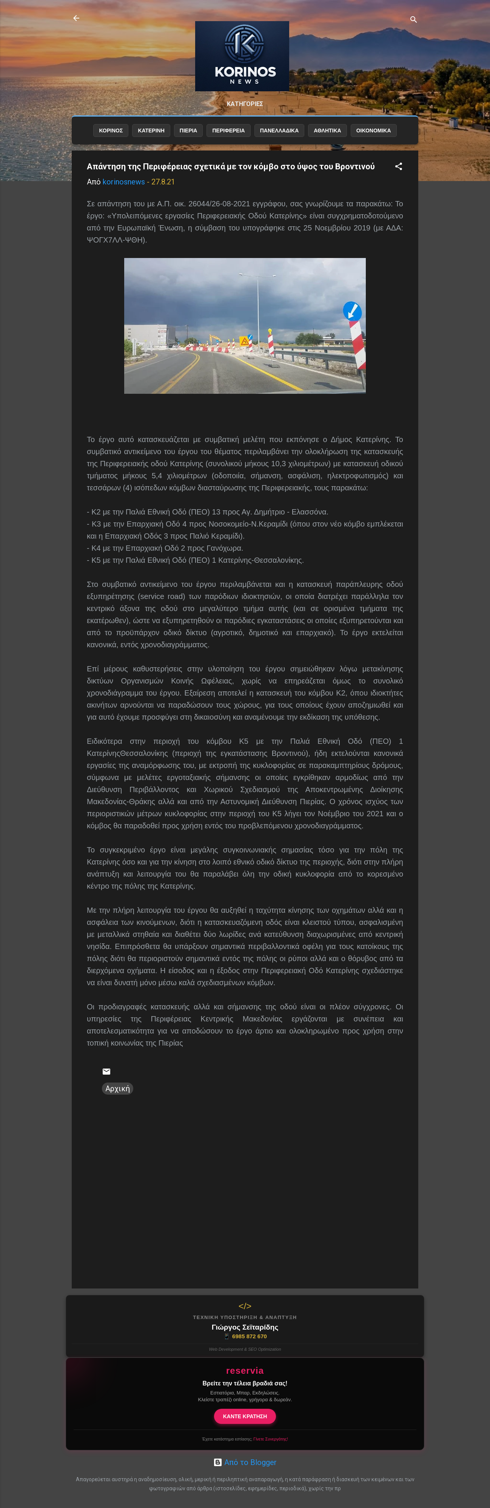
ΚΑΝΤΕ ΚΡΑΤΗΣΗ (245, 1416)
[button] (398, 167)
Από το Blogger (245, 1462)
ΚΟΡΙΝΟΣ (111, 131)
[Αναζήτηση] (413, 20)
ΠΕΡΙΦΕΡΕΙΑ (228, 131)
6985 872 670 (245, 1336)
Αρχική (117, 1088)
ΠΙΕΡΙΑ (188, 131)
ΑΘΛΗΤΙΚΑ (327, 131)
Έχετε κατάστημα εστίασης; (245, 1439)
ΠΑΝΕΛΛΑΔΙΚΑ (279, 131)
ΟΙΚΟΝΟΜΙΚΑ (373, 131)
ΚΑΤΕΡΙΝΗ (151, 131)
